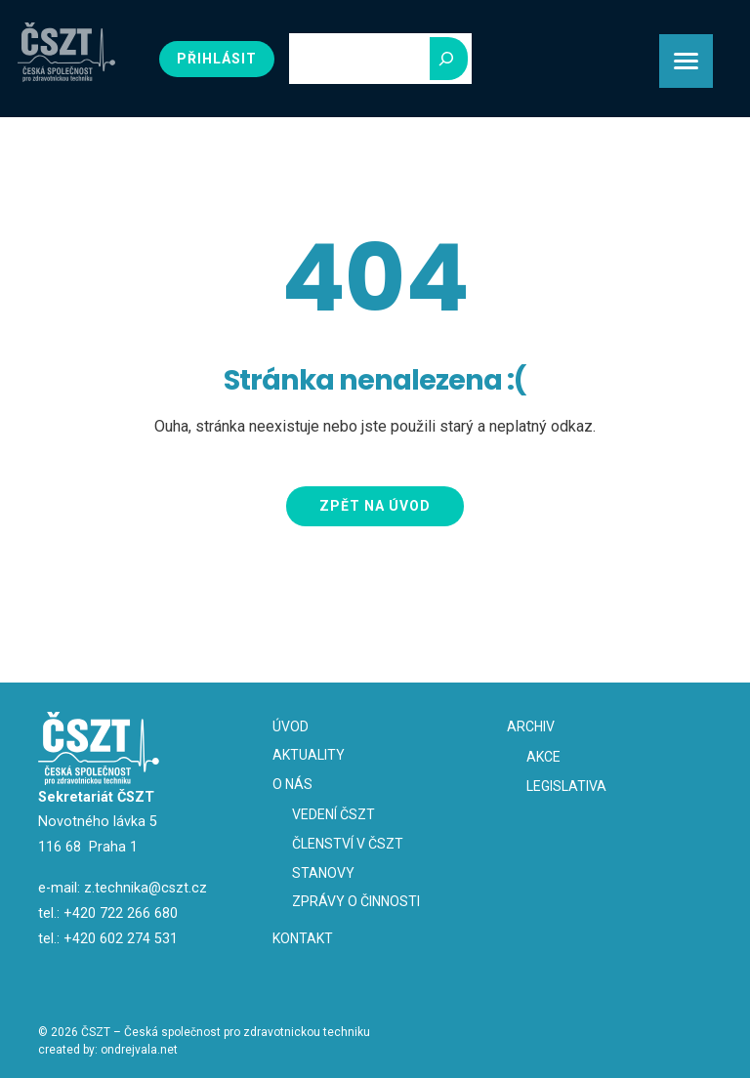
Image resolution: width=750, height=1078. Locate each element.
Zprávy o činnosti (356, 901)
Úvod (290, 726)
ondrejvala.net (139, 1050)
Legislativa (566, 786)
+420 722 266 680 (120, 913)
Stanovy (323, 873)
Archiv (531, 726)
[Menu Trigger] (686, 61)
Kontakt (302, 938)
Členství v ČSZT (347, 843)
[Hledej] (449, 58)
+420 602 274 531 (120, 939)
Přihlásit (217, 58)
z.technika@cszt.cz (145, 888)
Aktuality (308, 755)
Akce (543, 757)
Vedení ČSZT (333, 814)
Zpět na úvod (375, 506)
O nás (292, 784)
